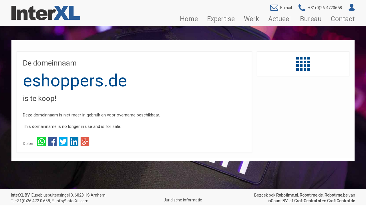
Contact (343, 19)
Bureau (311, 19)
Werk (251, 19)
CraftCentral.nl (307, 201)
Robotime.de (311, 195)
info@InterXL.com (72, 201)
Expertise (221, 19)
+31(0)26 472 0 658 (32, 201)
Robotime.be (336, 195)
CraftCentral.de (341, 201)
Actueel (279, 19)
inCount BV (278, 201)
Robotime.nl (287, 195)
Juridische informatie (183, 200)
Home (189, 19)
